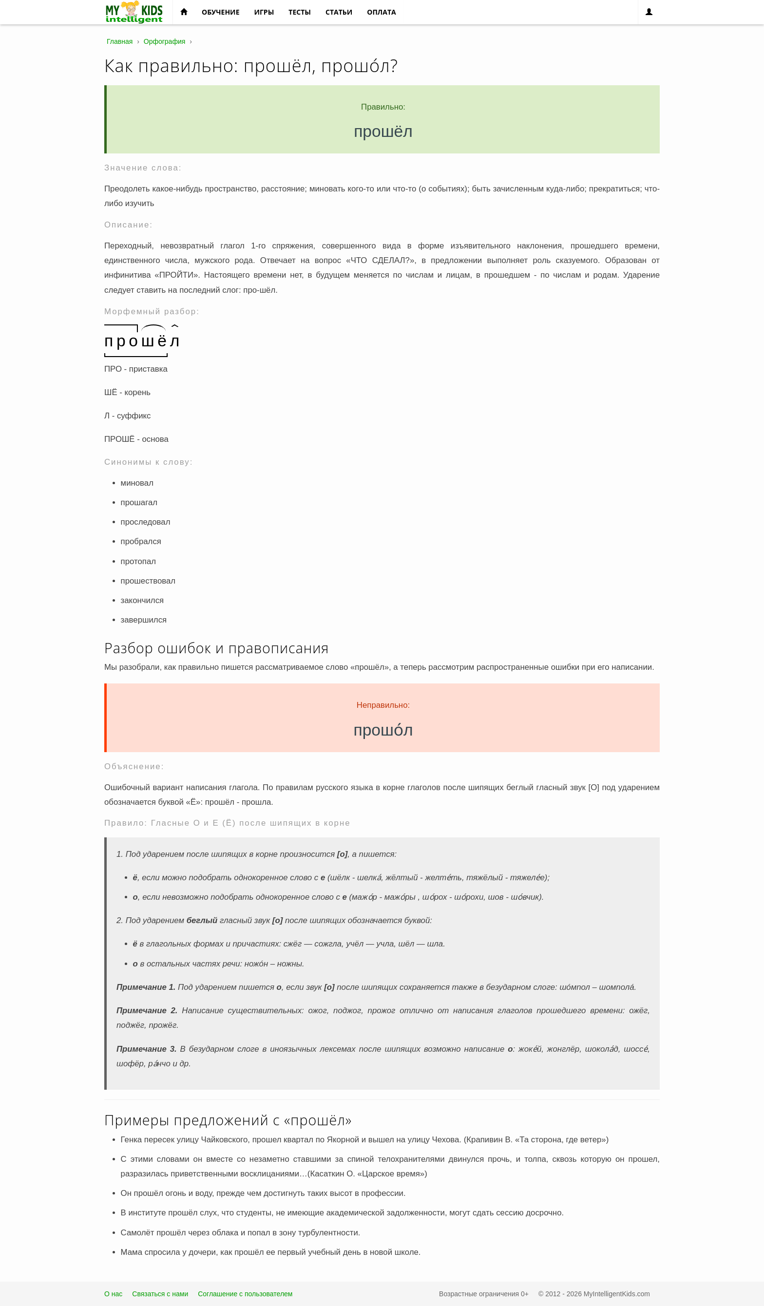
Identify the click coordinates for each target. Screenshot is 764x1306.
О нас (113, 1294)
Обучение (220, 12)
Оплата (381, 12)
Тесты (299, 12)
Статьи (338, 12)
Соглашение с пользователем (245, 1294)
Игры (264, 12)
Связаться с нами (160, 1294)
